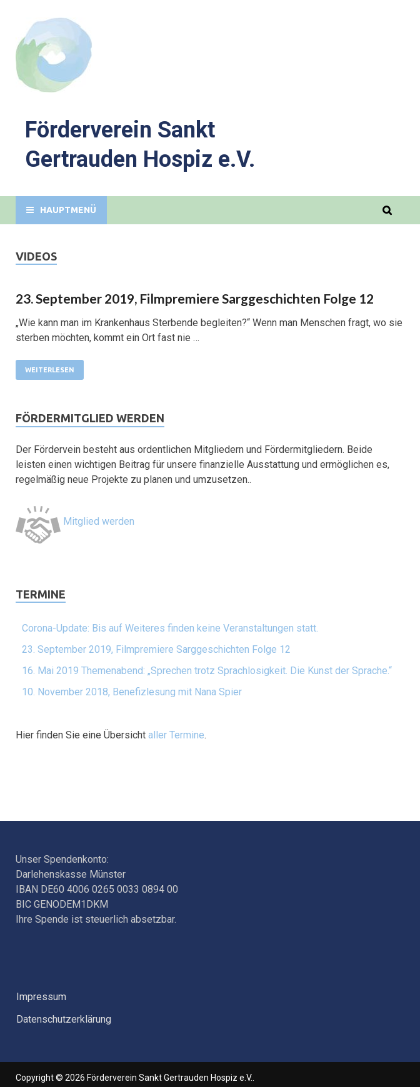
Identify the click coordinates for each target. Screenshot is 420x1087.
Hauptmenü (68, 210)
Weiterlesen (49, 370)
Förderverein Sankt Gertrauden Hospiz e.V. (169, 1078)
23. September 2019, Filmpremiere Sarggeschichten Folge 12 (195, 298)
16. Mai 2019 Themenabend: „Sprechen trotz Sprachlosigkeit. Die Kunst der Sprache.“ (207, 671)
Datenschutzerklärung (63, 1019)
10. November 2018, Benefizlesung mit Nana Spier (132, 692)
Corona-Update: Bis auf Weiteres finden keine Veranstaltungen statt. (170, 628)
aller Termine (176, 735)
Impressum (41, 997)
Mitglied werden (75, 521)
